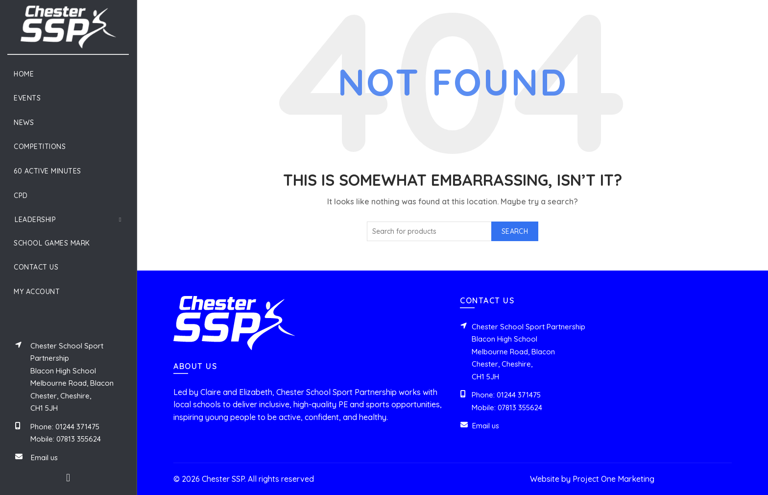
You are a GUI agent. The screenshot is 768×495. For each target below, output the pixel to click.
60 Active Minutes (47, 171)
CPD (21, 195)
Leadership (35, 219)
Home (24, 74)
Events (27, 98)
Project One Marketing (613, 479)
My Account (37, 291)
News (24, 122)
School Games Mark (52, 243)
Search (515, 231)
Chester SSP (223, 479)
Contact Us (36, 267)
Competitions (40, 146)
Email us (44, 457)
